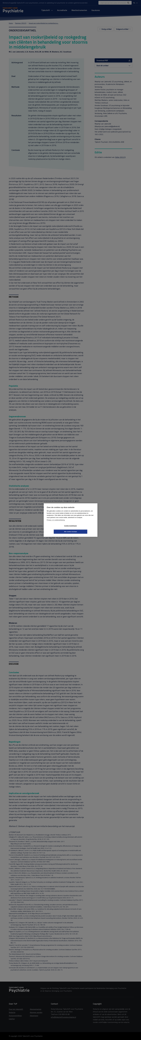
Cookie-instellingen (57, 528)
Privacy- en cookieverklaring (56, 523)
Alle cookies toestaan (83, 528)
